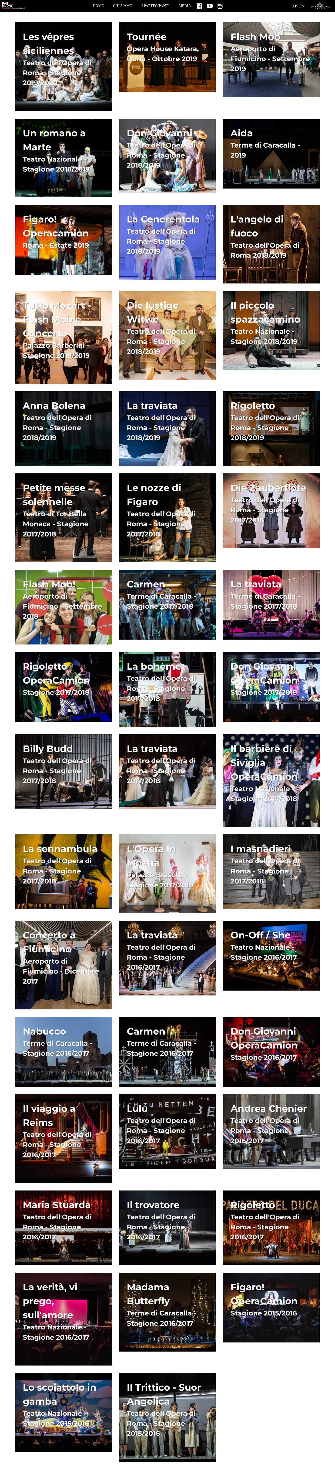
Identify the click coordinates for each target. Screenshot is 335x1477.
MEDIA (185, 6)
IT (294, 6)
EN (301, 6)
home (98, 6)
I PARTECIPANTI (155, 6)
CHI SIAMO (122, 6)
